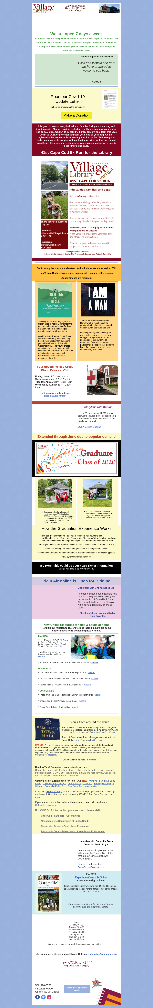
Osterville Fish (52, 786)
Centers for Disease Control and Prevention (65, 826)
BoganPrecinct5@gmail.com (91, 867)
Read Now (80, 740)
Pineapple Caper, (103, 783)
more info (91, 760)
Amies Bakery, (75, 783)
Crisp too (87, 783)
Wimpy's (93, 781)
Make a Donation (76, 115)
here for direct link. (48, 755)
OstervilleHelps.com (45, 805)
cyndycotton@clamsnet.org (79, 557)
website (58, 646)
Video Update (98, 740)
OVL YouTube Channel (90, 427)
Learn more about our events (77, 989)
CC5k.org (55, 134)
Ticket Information (100, 565)
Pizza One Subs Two (72, 786)
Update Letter (67, 101)
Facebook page (54, 791)
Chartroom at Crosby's (54, 783)
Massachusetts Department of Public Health (65, 821)
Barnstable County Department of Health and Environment (73, 831)
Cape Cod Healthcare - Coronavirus (60, 816)
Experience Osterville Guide (91, 877)
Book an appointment (55, 396)
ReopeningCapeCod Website (103, 732)
